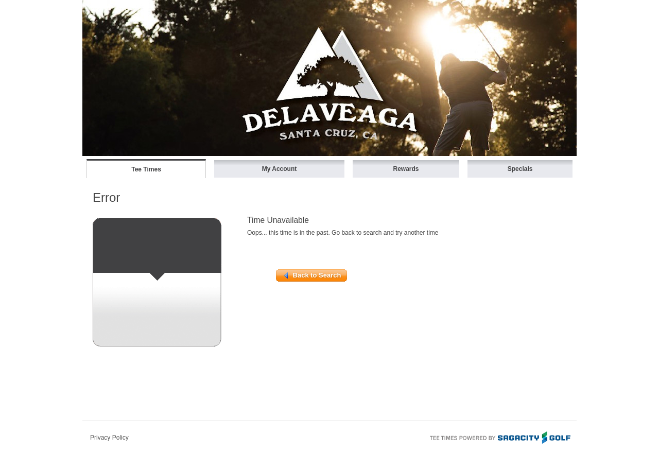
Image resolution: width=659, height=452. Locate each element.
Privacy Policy (109, 437)
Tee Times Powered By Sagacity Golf (499, 436)
